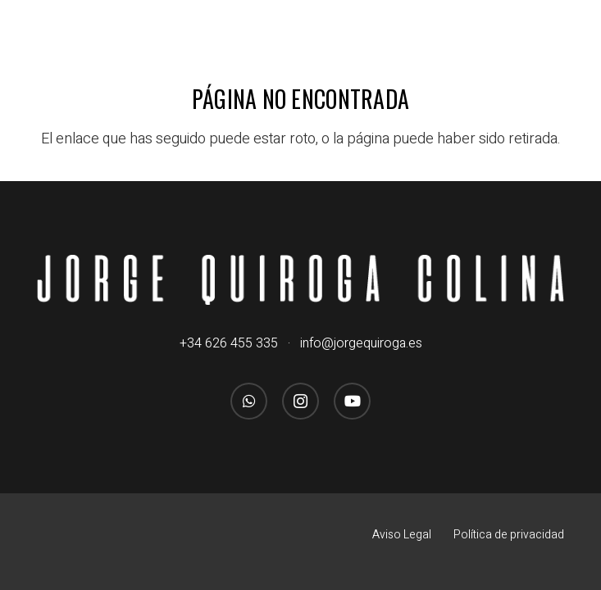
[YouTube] (352, 401)
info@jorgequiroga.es (361, 343)
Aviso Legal (401, 534)
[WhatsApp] (248, 401)
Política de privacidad (508, 534)
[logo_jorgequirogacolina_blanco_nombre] (300, 280)
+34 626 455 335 (229, 343)
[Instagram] (300, 401)
